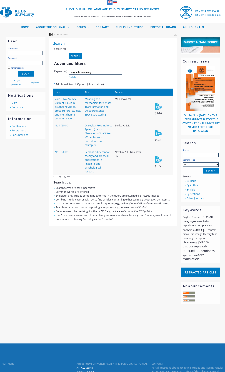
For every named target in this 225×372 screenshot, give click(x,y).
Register (34, 82)
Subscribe (18, 107)
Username (13, 48)
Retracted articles (200, 272)
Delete (72, 77)
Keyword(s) (60, 71)
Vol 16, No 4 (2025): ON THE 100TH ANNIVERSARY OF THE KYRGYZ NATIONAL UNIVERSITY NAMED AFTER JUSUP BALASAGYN (201, 123)
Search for (60, 49)
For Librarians (20, 135)
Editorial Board (163, 27)
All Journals (193, 27)
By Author (192, 185)
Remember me (17, 67)
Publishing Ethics (130, 27)
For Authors (19, 130)
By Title (191, 189)
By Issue (191, 181)
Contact (102, 27)
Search (186, 150)
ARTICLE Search (85, 367)
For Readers (19, 126)
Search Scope (201, 162)
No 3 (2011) (61, 152)
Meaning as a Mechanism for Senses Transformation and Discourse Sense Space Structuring (98, 106)
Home (25, 27)
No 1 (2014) (61, 125)
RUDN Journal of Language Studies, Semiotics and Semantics (112, 12)
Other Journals (195, 198)
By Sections (193, 194)
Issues (81, 27)
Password (12, 58)
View (14, 102)
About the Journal (51, 27)
